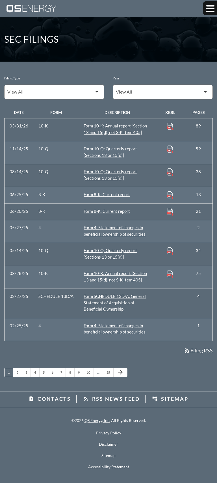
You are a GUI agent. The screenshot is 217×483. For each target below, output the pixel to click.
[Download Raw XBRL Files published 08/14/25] (170, 171)
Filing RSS (198, 350)
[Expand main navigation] (210, 8)
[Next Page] (120, 372)
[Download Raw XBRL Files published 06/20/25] (170, 211)
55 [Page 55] (109, 372)
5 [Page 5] (45, 372)
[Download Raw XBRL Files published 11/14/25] (170, 149)
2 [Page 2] (19, 372)
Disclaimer (108, 444)
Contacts (50, 399)
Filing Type (12, 78)
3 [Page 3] (28, 372)
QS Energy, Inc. (97, 420)
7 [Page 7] (63, 372)
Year (116, 78)
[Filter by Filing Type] (54, 92)
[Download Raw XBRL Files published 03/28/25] (170, 273)
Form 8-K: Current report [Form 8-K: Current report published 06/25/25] (107, 194)
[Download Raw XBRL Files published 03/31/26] (170, 126)
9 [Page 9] (80, 372)
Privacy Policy (108, 433)
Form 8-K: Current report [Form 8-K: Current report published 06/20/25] (107, 211)
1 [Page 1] (10, 372)
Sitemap (170, 399)
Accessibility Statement (108, 467)
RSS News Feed (111, 399)
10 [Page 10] (90, 372)
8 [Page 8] (72, 372)
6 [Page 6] (54, 372)
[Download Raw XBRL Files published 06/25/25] (170, 194)
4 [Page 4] (37, 372)
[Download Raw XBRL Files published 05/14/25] (170, 250)
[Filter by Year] (163, 92)
